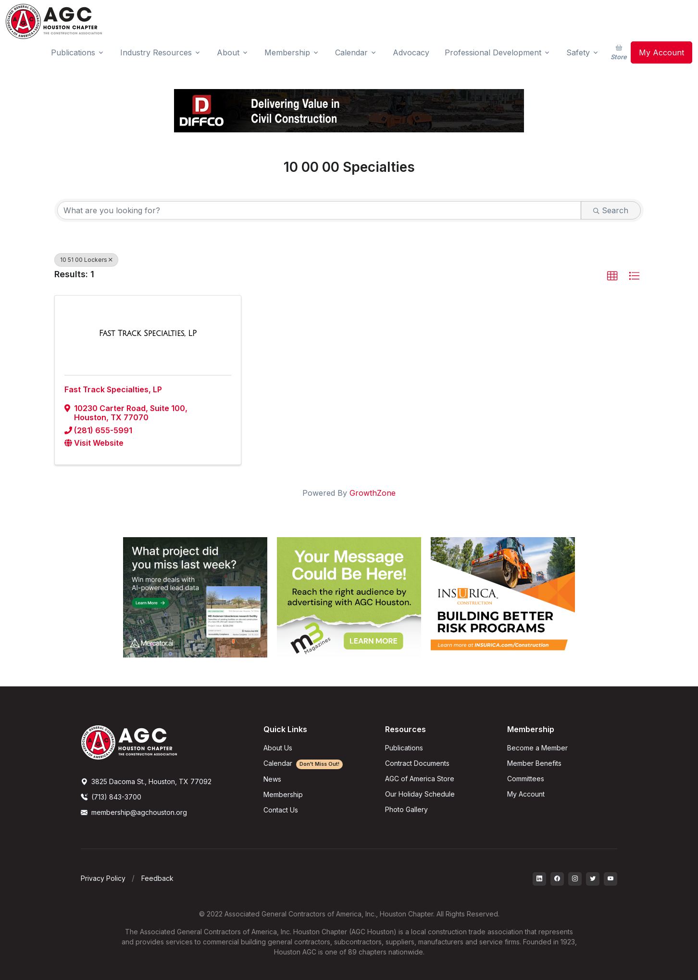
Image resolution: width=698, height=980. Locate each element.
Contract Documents (417, 763)
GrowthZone (372, 493)
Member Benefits (534, 763)
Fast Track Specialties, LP (113, 389)
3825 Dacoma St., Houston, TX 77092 (146, 781)
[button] (612, 276)
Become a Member (537, 748)
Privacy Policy (103, 878)
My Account (661, 52)
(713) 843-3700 (111, 797)
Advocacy (411, 52)
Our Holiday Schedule (420, 794)
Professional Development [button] (493, 52)
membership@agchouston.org (134, 812)
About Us (277, 748)
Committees (525, 778)
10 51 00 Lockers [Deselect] (86, 259)
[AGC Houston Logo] (54, 21)
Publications (404, 748)
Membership (283, 794)
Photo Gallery (406, 809)
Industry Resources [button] (156, 52)
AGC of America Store (419, 778)
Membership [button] (287, 52)
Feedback (157, 878)
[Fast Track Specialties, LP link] (148, 333)
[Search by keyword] (319, 210)
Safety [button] (578, 52)
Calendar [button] (351, 52)
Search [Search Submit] (610, 210)
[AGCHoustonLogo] (129, 742)
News (272, 779)
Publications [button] (73, 52)
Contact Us (280, 810)
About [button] (228, 52)
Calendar (303, 763)
